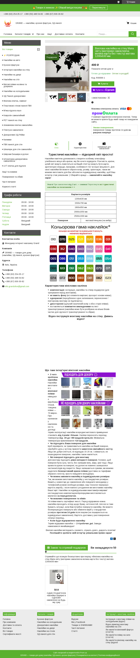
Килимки (7, 139)
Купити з (105, 90)
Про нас (40, 34)
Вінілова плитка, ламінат (15, 101)
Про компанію (9, 622)
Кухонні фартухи (11, 65)
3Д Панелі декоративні (14, 96)
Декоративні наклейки (47, 625)
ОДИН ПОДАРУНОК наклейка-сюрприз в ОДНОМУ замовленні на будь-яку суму (56, 597)
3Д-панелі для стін (46, 634)
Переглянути (98, 7)
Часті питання (9, 182)
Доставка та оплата (12, 625)
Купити (104, 83)
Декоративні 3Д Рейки (14, 135)
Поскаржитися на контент (86, 655)
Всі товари (7, 49)
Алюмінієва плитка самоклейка (18, 125)
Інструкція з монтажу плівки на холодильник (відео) (120, 620)
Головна (8, 34)
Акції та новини (9, 172)
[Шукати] (132, 34)
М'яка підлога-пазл (12, 110)
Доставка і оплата (64, 34)
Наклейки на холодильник (49, 622)
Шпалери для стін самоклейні (18, 149)
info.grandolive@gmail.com (17, 286)
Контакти (79, 34)
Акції (49, 34)
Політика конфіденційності (109, 655)
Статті (74, 631)
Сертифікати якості (12, 634)
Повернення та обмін (12, 177)
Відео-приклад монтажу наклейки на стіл (117, 625)
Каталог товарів (23, 34)
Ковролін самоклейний (14, 115)
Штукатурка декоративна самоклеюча (15, 160)
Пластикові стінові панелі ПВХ (18, 106)
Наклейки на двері (12, 75)
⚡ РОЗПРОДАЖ (12, 55)
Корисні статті (9, 186)
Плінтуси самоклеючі (13, 130)
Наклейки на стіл (11, 79)
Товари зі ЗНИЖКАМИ (81, 625)
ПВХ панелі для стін (13, 144)
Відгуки (74, 619)
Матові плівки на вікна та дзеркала (15, 85)
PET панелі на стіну (13, 120)
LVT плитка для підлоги (15, 166)
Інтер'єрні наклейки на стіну (17, 70)
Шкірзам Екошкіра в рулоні (16, 154)
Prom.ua (83, 653)
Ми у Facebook (78, 622)
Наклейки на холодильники (16, 91)
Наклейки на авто (12, 60)
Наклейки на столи (46, 631)
